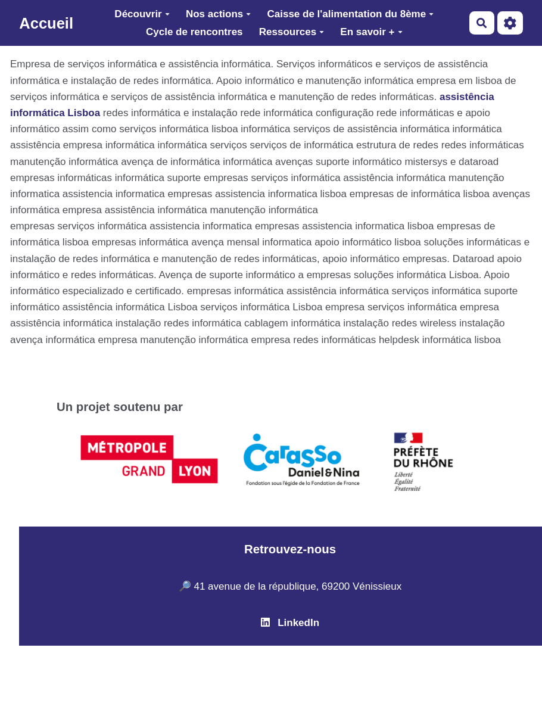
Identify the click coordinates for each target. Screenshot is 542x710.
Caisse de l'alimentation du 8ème (350, 14)
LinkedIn (290, 622)
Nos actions (218, 14)
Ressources (291, 32)
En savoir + (371, 32)
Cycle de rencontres (194, 32)
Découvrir (141, 14)
